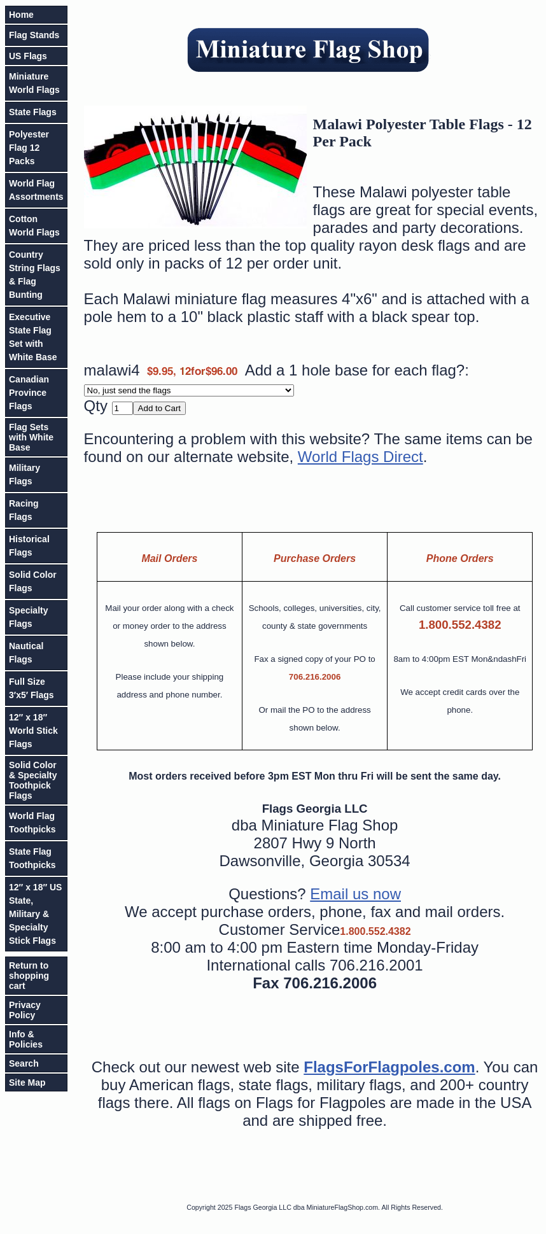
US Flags (28, 56)
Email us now (355, 893)
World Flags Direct (360, 456)
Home (21, 15)
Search (24, 1063)
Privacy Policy (25, 1010)
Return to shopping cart (29, 975)
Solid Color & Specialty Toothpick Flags (33, 780)
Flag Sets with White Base (31, 437)
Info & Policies (26, 1039)
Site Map (27, 1082)
